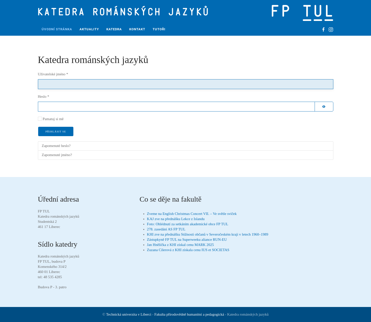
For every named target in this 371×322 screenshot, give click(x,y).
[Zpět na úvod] (124, 11)
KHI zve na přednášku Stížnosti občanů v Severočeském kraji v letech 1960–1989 (207, 234)
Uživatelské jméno (53, 74)
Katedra (114, 29)
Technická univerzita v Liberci (128, 314)
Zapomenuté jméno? (57, 155)
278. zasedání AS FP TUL (166, 229)
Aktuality (89, 29)
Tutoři (159, 29)
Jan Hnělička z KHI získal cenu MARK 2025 (180, 245)
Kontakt (137, 29)
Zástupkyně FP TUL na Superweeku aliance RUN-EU (187, 240)
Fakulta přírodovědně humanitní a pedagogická (189, 314)
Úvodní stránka (57, 29)
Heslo (43, 96)
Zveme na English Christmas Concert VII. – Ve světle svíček (192, 214)
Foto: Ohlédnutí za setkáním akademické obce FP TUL (187, 224)
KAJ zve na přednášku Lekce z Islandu (176, 219)
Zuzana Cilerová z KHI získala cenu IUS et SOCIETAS (188, 250)
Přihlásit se (56, 131)
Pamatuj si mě (53, 119)
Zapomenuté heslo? (56, 146)
